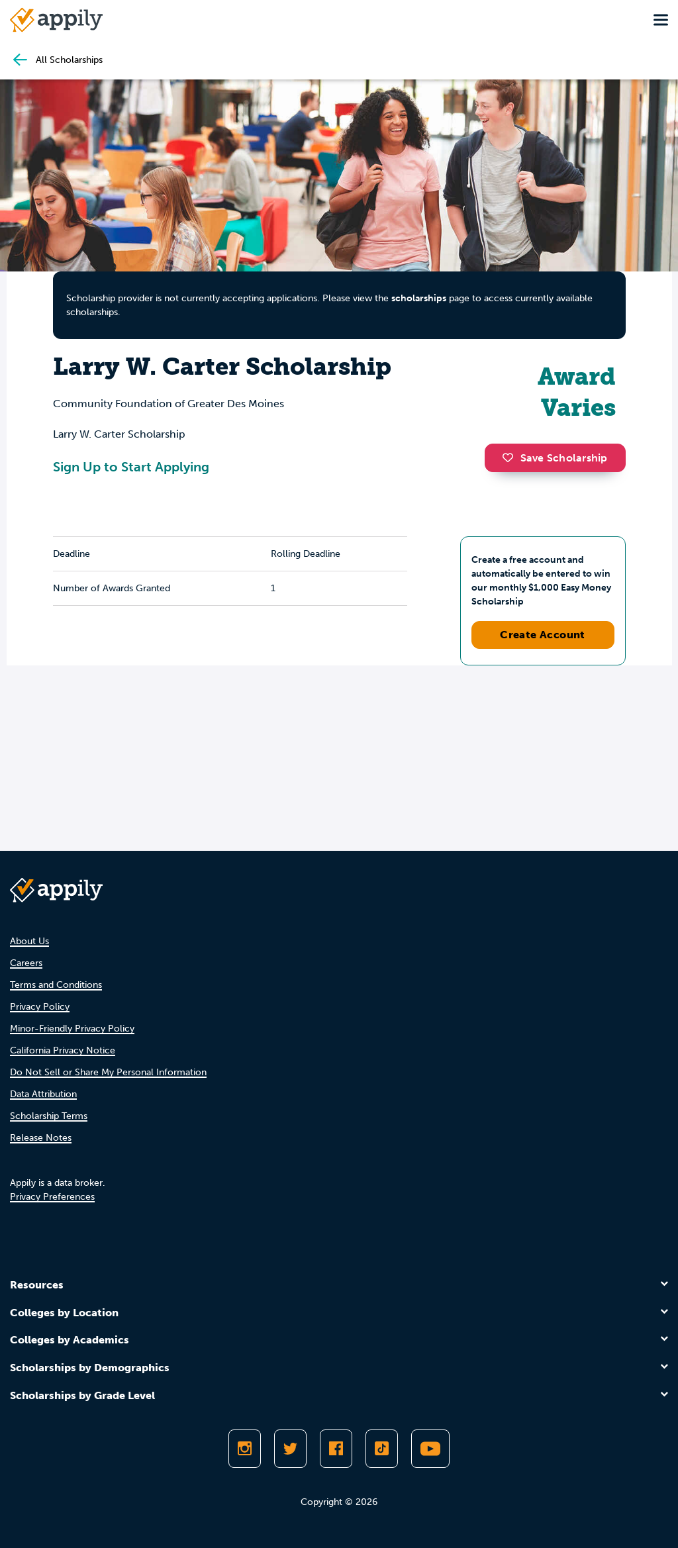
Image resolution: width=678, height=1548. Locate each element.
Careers (26, 963)
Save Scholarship (555, 458)
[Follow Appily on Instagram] (244, 1448)
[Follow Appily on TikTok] (381, 1448)
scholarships (418, 298)
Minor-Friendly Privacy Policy (72, 1028)
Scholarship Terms (48, 1116)
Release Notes (41, 1137)
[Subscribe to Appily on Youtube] (430, 1448)
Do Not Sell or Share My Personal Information (108, 1072)
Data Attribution (43, 1094)
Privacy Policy (40, 1006)
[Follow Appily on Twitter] (290, 1448)
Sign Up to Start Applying (131, 467)
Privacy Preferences (52, 1196)
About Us (29, 941)
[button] (511, 457)
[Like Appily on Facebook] (336, 1448)
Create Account (542, 634)
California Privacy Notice (62, 1050)
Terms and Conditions (56, 985)
